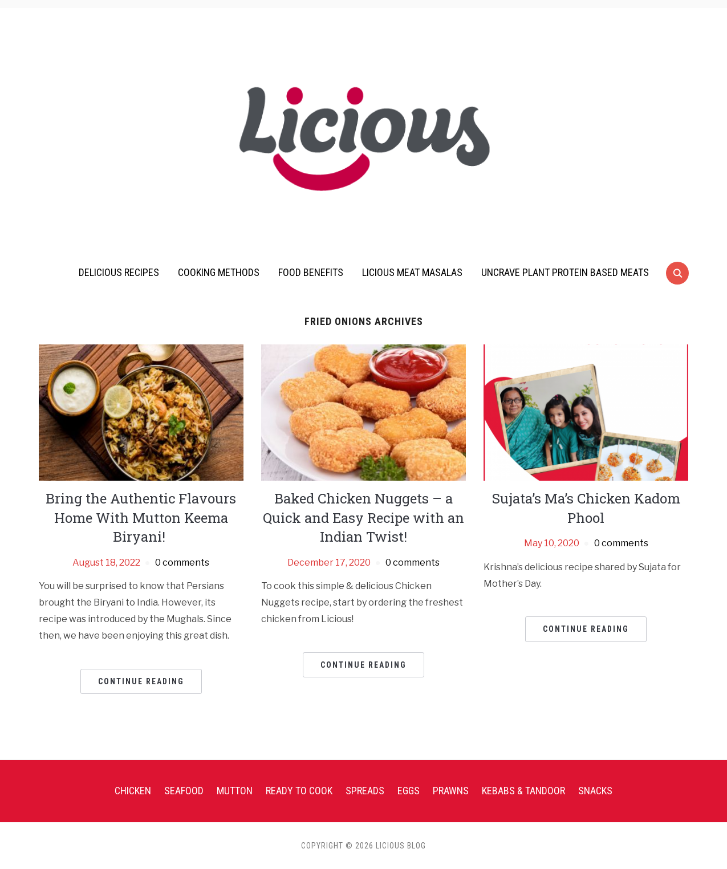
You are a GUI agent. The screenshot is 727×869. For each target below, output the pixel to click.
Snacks (595, 791)
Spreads (365, 791)
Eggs (408, 791)
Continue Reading (141, 681)
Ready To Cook (299, 791)
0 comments (182, 562)
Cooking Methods (218, 272)
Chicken (133, 791)
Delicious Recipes (119, 272)
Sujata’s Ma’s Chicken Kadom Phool (586, 508)
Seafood (184, 791)
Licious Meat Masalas (412, 272)
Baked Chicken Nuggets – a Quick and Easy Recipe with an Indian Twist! (363, 517)
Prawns (451, 791)
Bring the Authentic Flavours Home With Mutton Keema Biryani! (141, 517)
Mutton (235, 791)
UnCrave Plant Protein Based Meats (565, 272)
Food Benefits (310, 272)
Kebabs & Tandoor (523, 791)
